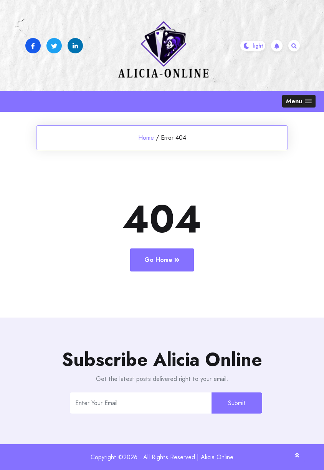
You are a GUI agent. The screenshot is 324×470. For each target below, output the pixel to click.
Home (146, 137)
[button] (299, 101)
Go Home (162, 259)
